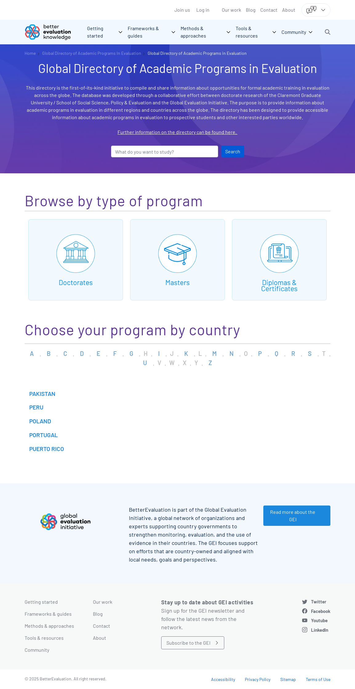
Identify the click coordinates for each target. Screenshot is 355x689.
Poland (40, 421)
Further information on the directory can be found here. (177, 132)
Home (30, 53)
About (288, 10)
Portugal (43, 434)
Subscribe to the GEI (188, 643)
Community (37, 650)
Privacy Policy (257, 679)
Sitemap (288, 679)
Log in (202, 10)
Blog (251, 10)
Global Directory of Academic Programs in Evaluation (197, 53)
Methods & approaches (49, 626)
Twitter (318, 601)
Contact (268, 10)
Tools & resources (44, 638)
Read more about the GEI (292, 515)
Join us (182, 10)
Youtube (319, 620)
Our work (231, 10)
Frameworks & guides (48, 614)
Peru (36, 407)
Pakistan (42, 393)
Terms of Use (318, 679)
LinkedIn (319, 630)
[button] (327, 32)
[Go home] (52, 32)
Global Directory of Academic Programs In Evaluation (91, 53)
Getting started (41, 602)
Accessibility (223, 679)
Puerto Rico (46, 448)
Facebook (320, 611)
